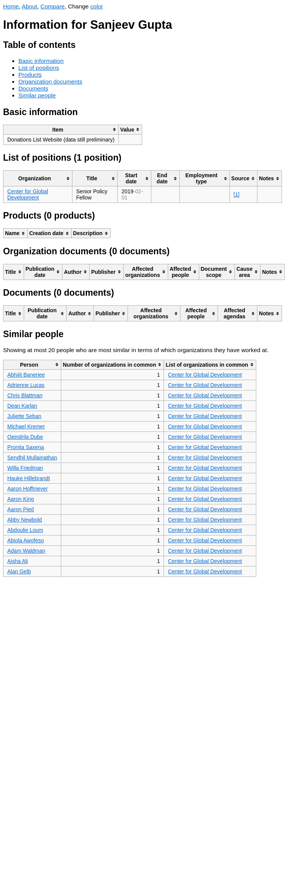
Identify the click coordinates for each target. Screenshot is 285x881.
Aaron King (20, 499)
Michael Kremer (26, 426)
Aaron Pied (20, 509)
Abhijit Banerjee (26, 375)
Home (11, 6)
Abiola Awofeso (25, 540)
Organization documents (50, 81)
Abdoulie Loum (25, 530)
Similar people (37, 95)
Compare (53, 6)
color (96, 6)
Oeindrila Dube (25, 437)
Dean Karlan (22, 406)
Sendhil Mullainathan (32, 457)
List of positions (38, 67)
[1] (237, 194)
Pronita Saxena (25, 447)
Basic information (41, 61)
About (29, 6)
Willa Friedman (25, 468)
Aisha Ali (17, 561)
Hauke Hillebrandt (28, 478)
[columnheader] (61, 129)
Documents (33, 88)
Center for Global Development (27, 194)
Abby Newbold (24, 520)
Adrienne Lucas (25, 385)
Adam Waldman (26, 551)
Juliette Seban (24, 416)
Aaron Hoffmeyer (27, 489)
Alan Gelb (19, 571)
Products (30, 74)
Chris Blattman (25, 395)
